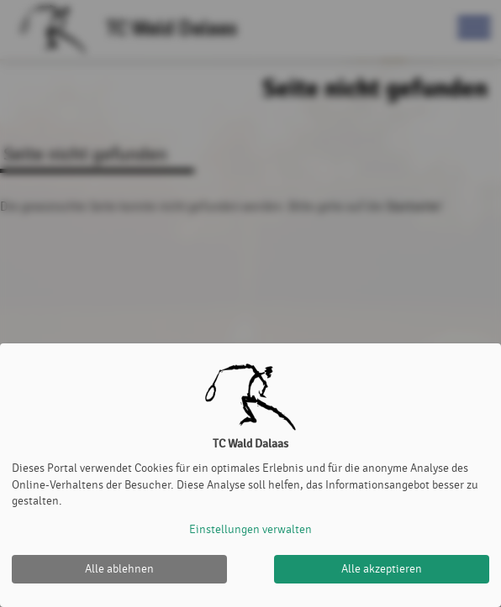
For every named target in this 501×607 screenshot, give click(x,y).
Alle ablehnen (119, 569)
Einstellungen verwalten (250, 529)
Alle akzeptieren (381, 569)
